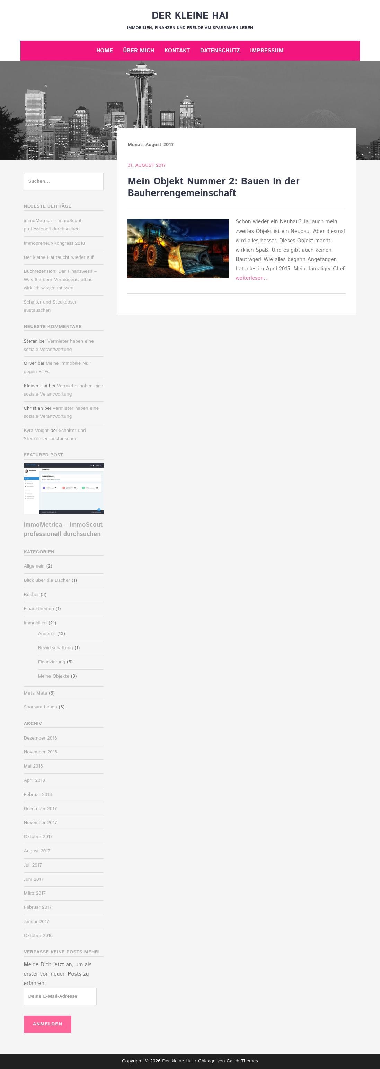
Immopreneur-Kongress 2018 (54, 243)
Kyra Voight (36, 430)
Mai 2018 (33, 766)
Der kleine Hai (190, 16)
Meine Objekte (54, 676)
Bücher (31, 594)
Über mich (138, 51)
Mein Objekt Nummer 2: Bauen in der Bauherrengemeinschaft (213, 187)
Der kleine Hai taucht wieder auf (59, 257)
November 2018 (41, 752)
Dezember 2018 (40, 738)
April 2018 (34, 780)
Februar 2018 (38, 794)
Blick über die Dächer (47, 580)
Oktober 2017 (38, 836)
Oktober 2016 (38, 935)
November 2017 (41, 822)
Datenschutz (220, 51)
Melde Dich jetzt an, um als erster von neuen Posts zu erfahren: (58, 974)
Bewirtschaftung (55, 647)
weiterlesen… (252, 278)
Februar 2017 (38, 907)
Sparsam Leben (40, 707)
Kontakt (177, 51)
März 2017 (35, 893)
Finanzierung (51, 662)
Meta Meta (35, 693)
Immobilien (35, 622)
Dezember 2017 (40, 808)
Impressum (266, 51)
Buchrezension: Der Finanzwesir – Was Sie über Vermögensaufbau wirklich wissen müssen (60, 279)
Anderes (47, 633)
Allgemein (34, 566)
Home (104, 51)
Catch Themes (242, 1061)
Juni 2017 (34, 879)
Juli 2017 (33, 865)
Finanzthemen (39, 608)
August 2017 (37, 851)
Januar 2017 (37, 921)
